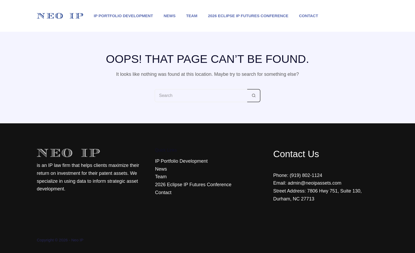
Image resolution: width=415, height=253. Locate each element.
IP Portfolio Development (123, 15)
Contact (308, 15)
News (169, 15)
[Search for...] (201, 95)
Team (191, 15)
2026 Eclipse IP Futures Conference (248, 15)
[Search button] (253, 95)
